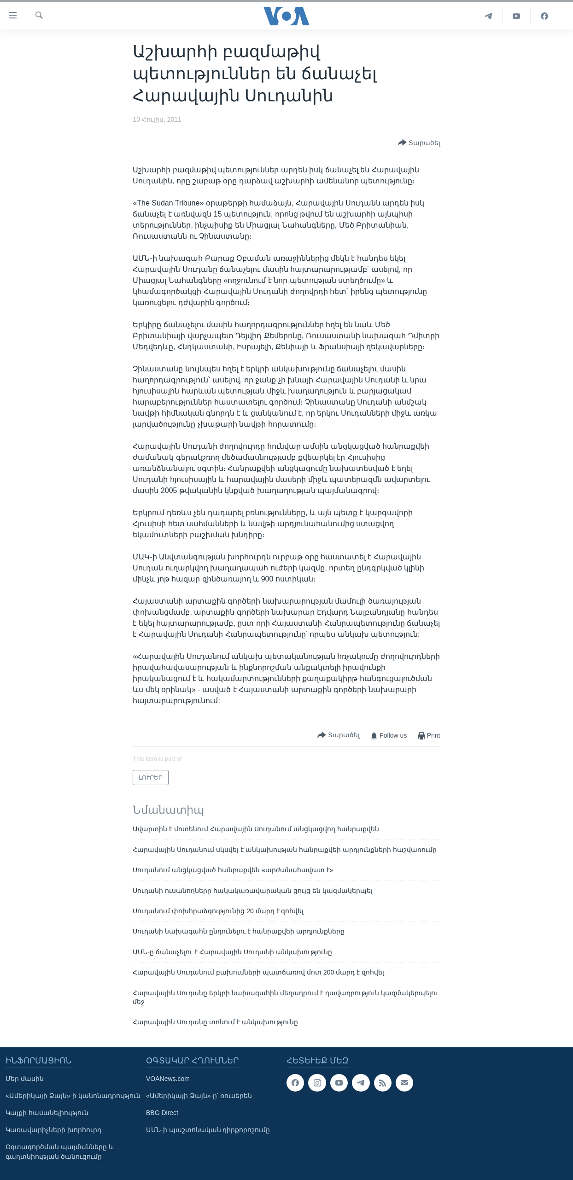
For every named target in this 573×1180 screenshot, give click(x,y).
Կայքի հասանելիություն (47, 1112)
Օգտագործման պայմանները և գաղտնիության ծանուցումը (60, 1151)
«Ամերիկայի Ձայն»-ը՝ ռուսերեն (199, 1095)
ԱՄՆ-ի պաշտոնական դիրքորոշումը (208, 1129)
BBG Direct (162, 1112)
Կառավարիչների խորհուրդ (53, 1129)
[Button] (419, 143)
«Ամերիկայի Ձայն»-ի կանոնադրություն (73, 1095)
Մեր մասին (25, 1078)
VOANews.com (168, 1078)
